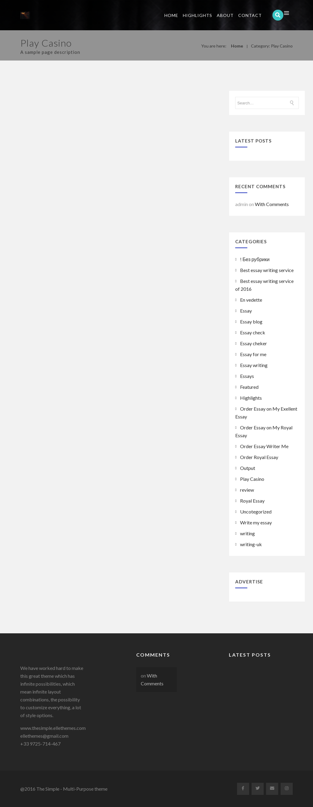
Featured (249, 387)
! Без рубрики (254, 259)
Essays (247, 376)
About (225, 15)
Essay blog (251, 321)
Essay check (252, 332)
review (247, 490)
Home (171, 15)
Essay (246, 310)
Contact (250, 15)
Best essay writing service (267, 270)
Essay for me (253, 354)
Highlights (197, 15)
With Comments (272, 204)
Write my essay (256, 522)
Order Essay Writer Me (264, 446)
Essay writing (254, 365)
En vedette (251, 300)
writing (247, 533)
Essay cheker (253, 343)
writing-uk (251, 544)
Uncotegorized (256, 511)
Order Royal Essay (259, 457)
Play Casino (252, 479)
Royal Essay (252, 501)
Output (247, 468)
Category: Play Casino (272, 45)
